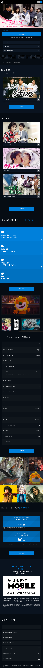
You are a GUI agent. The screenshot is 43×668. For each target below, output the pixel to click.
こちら (31, 37)
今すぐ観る (21, 34)
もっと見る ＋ (21, 201)
